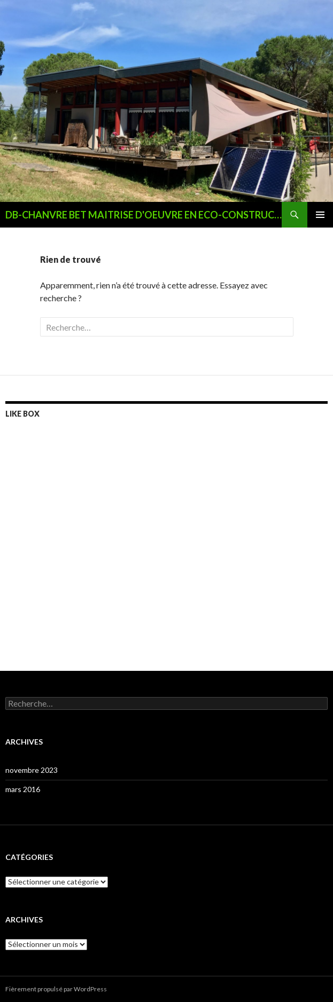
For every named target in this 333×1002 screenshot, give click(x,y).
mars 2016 (22, 789)
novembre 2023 (31, 769)
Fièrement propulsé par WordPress (56, 989)
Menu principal (320, 215)
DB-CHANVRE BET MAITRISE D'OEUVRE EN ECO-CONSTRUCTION (143, 215)
